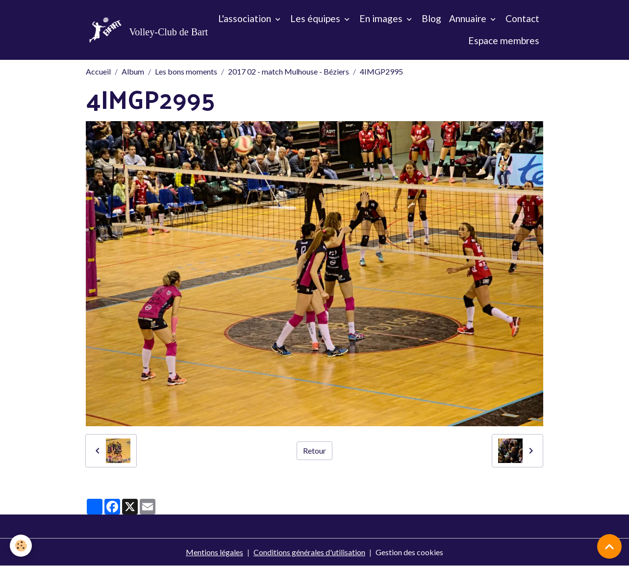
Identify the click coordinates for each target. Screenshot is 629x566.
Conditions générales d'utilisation (309, 552)
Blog (431, 18)
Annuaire (468, 18)
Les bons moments (186, 71)
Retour (314, 450)
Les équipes (316, 18)
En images (381, 18)
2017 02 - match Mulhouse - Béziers (288, 71)
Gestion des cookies (409, 552)
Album (133, 71)
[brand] (137, 30)
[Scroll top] (609, 546)
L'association (245, 18)
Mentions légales (214, 552)
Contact (522, 18)
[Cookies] (21, 546)
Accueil (98, 71)
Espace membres (503, 40)
